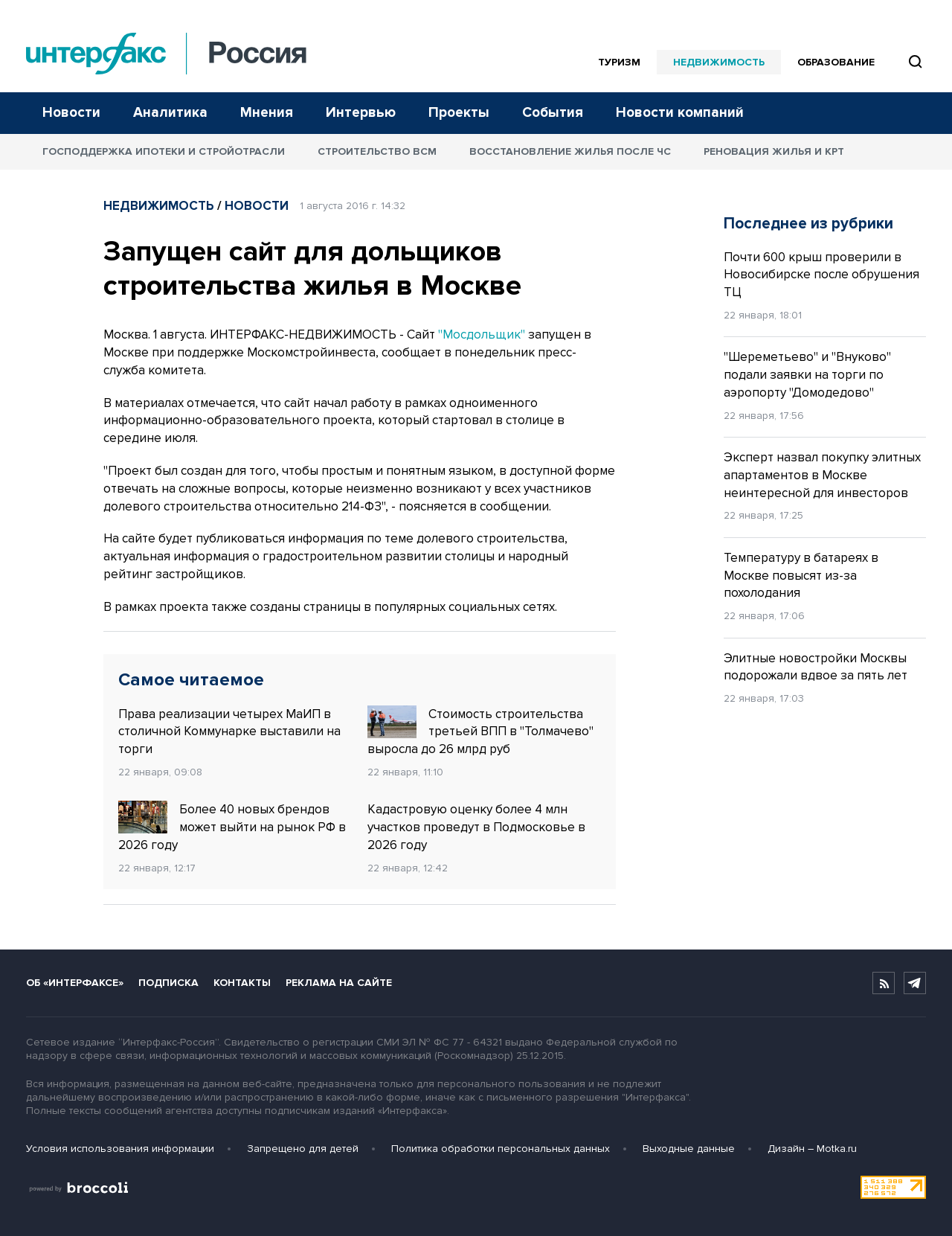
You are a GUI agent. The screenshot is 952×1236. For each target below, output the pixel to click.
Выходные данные (689, 1148)
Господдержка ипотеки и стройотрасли (163, 151)
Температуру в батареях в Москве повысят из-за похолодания (801, 575)
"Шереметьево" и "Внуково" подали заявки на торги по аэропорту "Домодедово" (807, 374)
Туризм (619, 62)
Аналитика (170, 112)
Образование (836, 62)
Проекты (458, 112)
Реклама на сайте (339, 982)
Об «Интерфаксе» (74, 982)
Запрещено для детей (302, 1148)
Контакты (242, 982)
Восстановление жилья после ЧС (570, 151)
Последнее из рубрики (808, 223)
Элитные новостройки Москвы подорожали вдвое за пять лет (815, 667)
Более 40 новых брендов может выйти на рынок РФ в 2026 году (232, 827)
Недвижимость (719, 62)
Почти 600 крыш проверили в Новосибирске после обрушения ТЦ (821, 275)
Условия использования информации (120, 1148)
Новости (71, 112)
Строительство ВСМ (377, 151)
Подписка (168, 982)
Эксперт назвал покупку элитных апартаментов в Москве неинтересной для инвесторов (822, 475)
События (552, 112)
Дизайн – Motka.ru (812, 1148)
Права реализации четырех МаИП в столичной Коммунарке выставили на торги (229, 732)
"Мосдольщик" (481, 334)
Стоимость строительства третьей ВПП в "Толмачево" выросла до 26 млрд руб (480, 731)
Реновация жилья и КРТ (774, 151)
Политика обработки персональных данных (500, 1148)
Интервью (361, 112)
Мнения (266, 112)
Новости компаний (680, 112)
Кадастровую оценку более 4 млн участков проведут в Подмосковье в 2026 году (476, 827)
